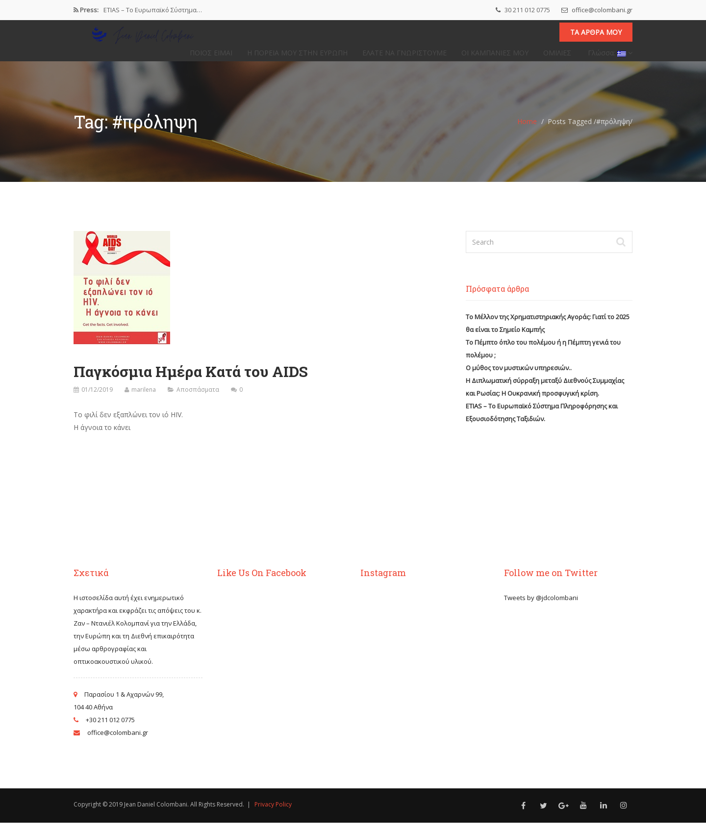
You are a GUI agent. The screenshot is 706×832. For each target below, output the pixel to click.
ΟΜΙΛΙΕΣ (557, 57)
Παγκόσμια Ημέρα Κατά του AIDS (191, 380)
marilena (143, 399)
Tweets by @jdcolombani (541, 607)
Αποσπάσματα (197, 399)
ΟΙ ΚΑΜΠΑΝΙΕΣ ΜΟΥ (495, 57)
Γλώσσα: (609, 57)
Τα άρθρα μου (596, 37)
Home (527, 130)
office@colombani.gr (596, 9)
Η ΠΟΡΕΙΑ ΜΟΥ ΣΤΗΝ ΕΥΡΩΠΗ (297, 57)
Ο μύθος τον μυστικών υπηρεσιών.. (519, 377)
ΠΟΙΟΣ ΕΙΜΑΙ (211, 57)
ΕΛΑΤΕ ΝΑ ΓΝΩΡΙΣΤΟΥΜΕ (404, 57)
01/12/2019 (97, 399)
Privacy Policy (273, 813)
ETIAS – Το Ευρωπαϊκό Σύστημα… (152, 9)
